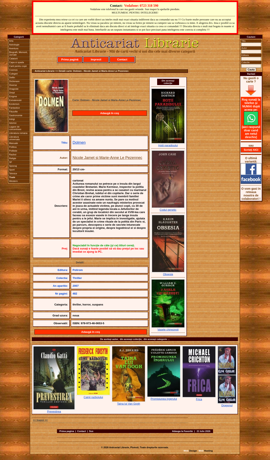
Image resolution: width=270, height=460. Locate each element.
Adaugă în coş (109, 113)
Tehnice (13, 173)
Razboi (12, 154)
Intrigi (12, 119)
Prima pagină (69, 59)
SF (10, 162)
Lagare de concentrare (15, 128)
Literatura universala (14, 138)
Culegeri (13, 73)
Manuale (13, 143)
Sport (12, 169)
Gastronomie (15, 115)
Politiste (13, 150)
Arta (11, 41)
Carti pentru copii (18, 66)
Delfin (12, 77)
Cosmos (13, 70)
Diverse (13, 85)
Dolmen (79, 142)
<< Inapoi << (40, 420)
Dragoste (14, 89)
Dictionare (14, 81)
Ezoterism (14, 104)
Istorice (12, 123)
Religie (12, 158)
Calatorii (13, 58)
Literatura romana (18, 133)
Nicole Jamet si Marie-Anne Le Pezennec (107, 158)
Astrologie (14, 44)
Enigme (13, 96)
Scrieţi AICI (251, 149)
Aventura (13, 48)
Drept (12, 92)
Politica (12, 147)
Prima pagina (66, 431)
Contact (122, 59)
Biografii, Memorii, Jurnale (18, 53)
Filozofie (13, 111)
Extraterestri (15, 100)
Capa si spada (16, 62)
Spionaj (13, 166)
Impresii (96, 59)
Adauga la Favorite (182, 431)
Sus (91, 431)
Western (13, 181)
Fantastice (14, 108)
